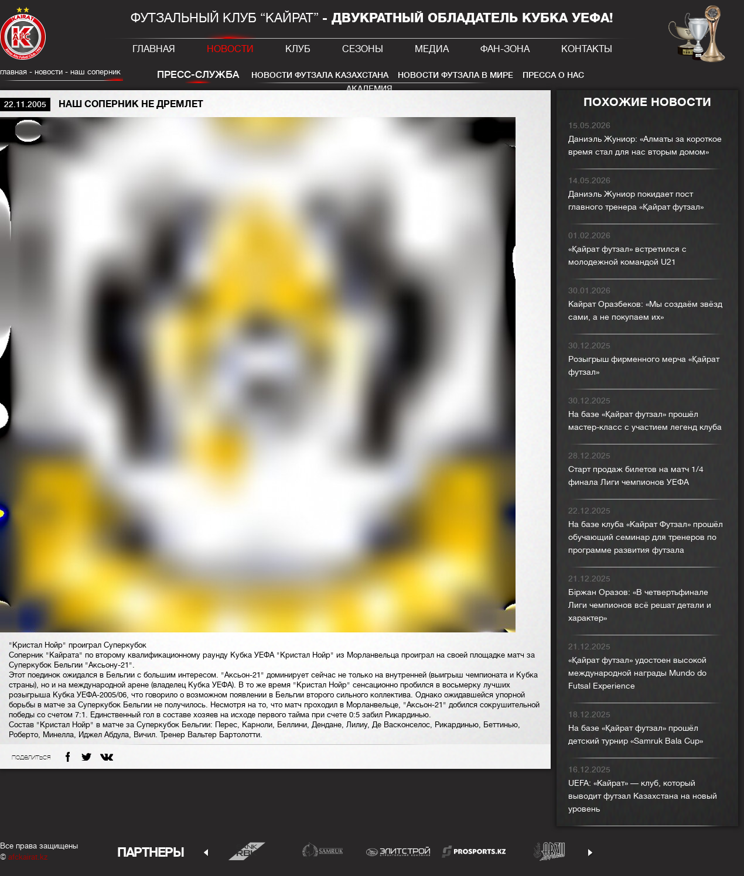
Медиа (432, 49)
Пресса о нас (553, 75)
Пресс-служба (198, 74)
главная (13, 71)
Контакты (586, 49)
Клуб (297, 49)
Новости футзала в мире (455, 75)
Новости (230, 49)
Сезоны (362, 49)
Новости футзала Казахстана (319, 75)
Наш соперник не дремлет (116, 71)
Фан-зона (505, 49)
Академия (369, 88)
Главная (153, 49)
